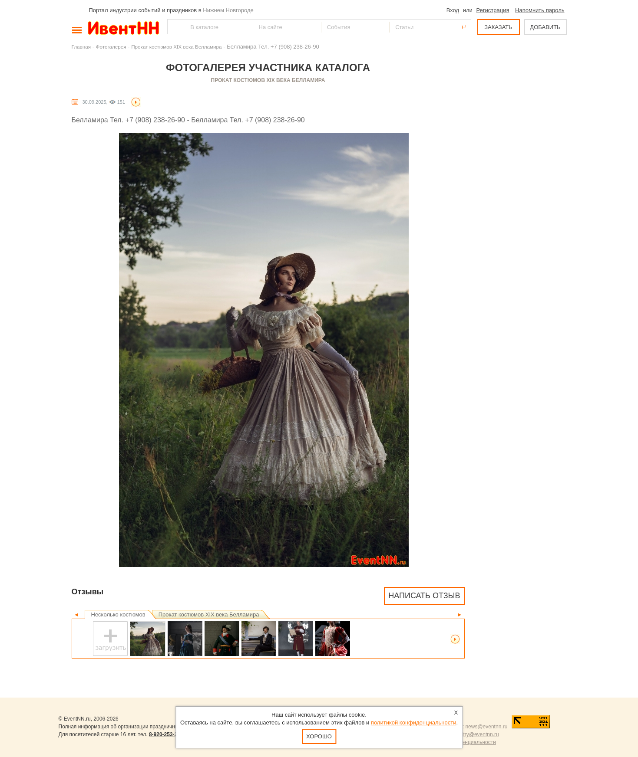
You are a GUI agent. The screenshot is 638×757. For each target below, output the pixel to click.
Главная (81, 46)
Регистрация (492, 10)
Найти (174, 27)
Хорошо (319, 736)
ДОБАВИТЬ (545, 27)
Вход (452, 10)
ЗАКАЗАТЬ (498, 27)
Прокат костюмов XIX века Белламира (176, 46)
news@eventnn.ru (486, 727)
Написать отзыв (424, 595)
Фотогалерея (111, 46)
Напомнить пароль (539, 10)
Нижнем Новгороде (228, 10)
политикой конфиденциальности (413, 722)
